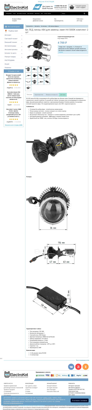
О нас (14, 13)
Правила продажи (9, 389)
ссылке (61, 52)
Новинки (8, 68)
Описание (29, 94)
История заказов (52, 388)
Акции (7, 64)
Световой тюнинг (11, 39)
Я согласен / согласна (79, 400)
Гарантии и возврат (31, 388)
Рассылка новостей (53, 391)
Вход (40, 1)
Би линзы (43, 26)
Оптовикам (7, 395)
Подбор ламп (11, 31)
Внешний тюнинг (11, 42)
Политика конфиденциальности (13, 403)
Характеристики (39, 94)
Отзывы (27, 391)
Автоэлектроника (11, 49)
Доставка (62, 94)
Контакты (37, 13)
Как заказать (30, 13)
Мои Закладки (51, 389)
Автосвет (8, 35)
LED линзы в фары (53, 26)
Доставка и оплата (21, 13)
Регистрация (49, 1)
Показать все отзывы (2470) (13, 125)
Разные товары (10, 57)
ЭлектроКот (9, 13)
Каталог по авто (10, 53)
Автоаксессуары (10, 46)
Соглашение (29, 393)
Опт (42, 13)
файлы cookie (47, 398)
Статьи (27, 389)
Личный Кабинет (52, 386)
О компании (7, 391)
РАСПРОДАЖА (9, 60)
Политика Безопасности (11, 393)
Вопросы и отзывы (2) (52, 94)
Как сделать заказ (30, 386)
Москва (7, 1)
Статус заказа (47, 13)
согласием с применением (11, 401)
